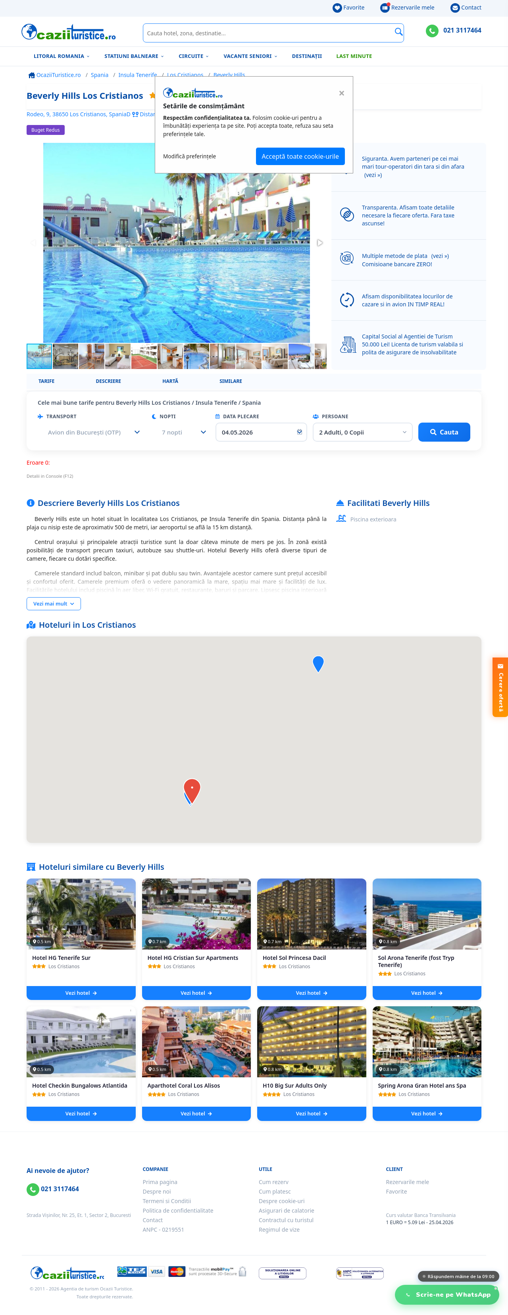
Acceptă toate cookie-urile (300, 156)
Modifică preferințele (189, 156)
